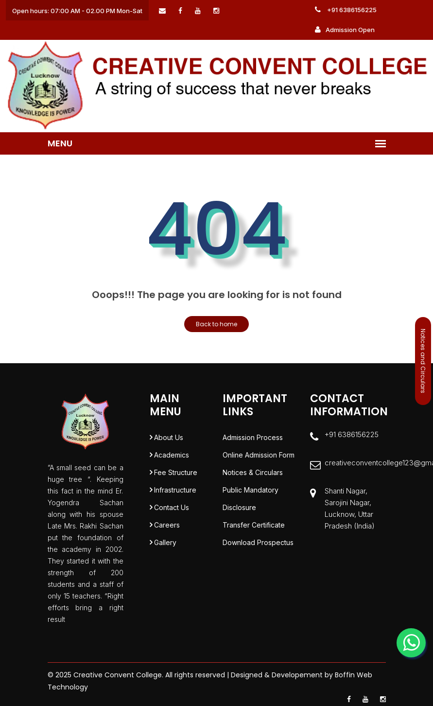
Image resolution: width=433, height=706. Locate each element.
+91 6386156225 (346, 10)
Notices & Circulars (253, 472)
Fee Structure (175, 472)
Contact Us (171, 507)
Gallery (165, 542)
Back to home (216, 324)
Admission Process (253, 437)
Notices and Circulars (423, 361)
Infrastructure (175, 490)
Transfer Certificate (254, 525)
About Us (168, 437)
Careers (167, 525)
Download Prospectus (258, 542)
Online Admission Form (258, 455)
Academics (171, 455)
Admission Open (345, 30)
